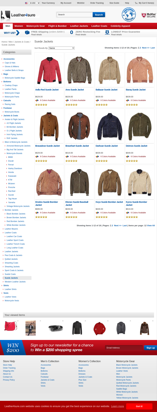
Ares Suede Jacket (74, 89)
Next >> (145, 48)
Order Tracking (97, 3)
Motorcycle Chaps (12, 93)
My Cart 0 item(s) (146, 3)
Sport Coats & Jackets (14, 270)
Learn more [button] (117, 406)
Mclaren (11, 183)
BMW (10, 157)
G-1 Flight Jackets (14, 131)
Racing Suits (10, 104)
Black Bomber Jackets (16, 214)
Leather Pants (11, 89)
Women (18, 26)
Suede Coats (10, 274)
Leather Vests (10, 297)
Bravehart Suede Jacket (77, 145)
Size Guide (114, 3)
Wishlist (80, 3)
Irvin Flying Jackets (15, 134)
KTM (10, 180)
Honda (11, 172)
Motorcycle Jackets (124, 377)
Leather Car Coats (14, 236)
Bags (5, 74)
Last (153, 48)
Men (8, 26)
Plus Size (82, 380)
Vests (5, 293)
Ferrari (11, 165)
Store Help (7, 365)
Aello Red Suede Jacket (46, 89)
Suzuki (11, 195)
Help (127, 3)
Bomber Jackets (11, 210)
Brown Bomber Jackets (16, 217)
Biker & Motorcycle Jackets (16, 142)
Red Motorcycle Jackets (126, 386)
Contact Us (7, 377)
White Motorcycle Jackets (127, 392)
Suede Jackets (8, 45)
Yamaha (11, 202)
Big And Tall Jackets (15, 150)
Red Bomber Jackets (15, 221)
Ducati (11, 161)
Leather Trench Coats (16, 244)
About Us (7, 374)
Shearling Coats (11, 263)
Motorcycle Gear (35, 26)
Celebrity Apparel (120, 26)
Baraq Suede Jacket (136, 89)
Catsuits (7, 100)
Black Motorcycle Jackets (126, 365)
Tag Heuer (12, 199)
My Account (66, 3)
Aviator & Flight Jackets (14, 119)
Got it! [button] (139, 406)
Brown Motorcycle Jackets (127, 368)
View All (151, 225)
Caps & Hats (10, 63)
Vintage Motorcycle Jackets (18, 206)
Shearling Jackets (12, 267)
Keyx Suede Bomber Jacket (109, 202)
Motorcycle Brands (14, 153)
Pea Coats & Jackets (13, 255)
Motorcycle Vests (12, 301)
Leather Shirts (11, 289)
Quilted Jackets (11, 259)
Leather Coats (99, 26)
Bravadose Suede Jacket (47, 145)
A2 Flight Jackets (14, 123)
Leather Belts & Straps (14, 70)
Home (4, 42)
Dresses (81, 374)
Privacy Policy (9, 380)
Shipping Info (8, 371)
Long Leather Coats (15, 248)
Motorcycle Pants (12, 97)
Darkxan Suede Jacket (107, 145)
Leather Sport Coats (15, 240)
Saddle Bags (121, 389)
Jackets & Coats (21, 42)
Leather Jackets (79, 26)
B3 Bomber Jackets (15, 127)
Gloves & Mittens (12, 66)
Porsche (11, 187)
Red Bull (11, 191)
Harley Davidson (15, 168)
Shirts (6, 285)
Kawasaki (12, 176)
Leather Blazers (11, 229)
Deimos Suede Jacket (136, 145)
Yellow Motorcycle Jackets (127, 398)
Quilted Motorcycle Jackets (127, 383)
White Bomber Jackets (16, 225)
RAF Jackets (12, 138)
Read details (36, 35)
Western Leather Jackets (15, 282)
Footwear (7, 108)
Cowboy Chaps (11, 85)
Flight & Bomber (57, 26)
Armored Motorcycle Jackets (18, 146)
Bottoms (7, 82)
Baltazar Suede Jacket (106, 89)
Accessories (9, 59)
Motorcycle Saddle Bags (15, 78)
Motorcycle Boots (12, 112)
